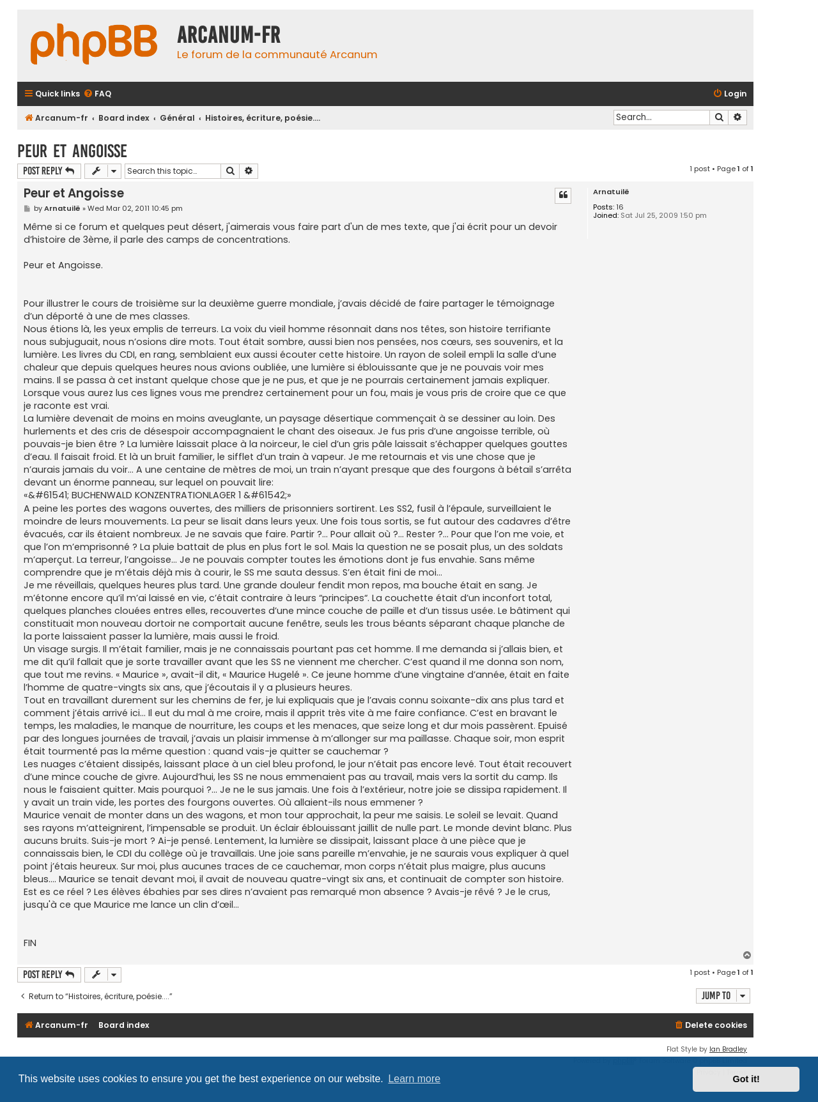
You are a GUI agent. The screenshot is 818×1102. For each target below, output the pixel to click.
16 (620, 207)
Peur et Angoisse (72, 151)
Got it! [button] (746, 1079)
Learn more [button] (414, 1078)
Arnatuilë (611, 192)
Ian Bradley (728, 1049)
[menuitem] (97, 94)
